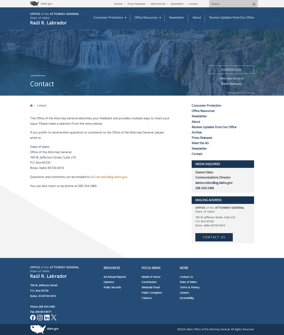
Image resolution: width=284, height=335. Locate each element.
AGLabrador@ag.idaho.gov (109, 177)
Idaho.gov (53, 328)
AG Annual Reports (115, 277)
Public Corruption (152, 292)
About (196, 122)
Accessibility (187, 298)
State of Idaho (188, 282)
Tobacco (147, 298)
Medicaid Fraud (151, 287)
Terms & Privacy (189, 287)
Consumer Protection (206, 106)
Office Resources (203, 111)
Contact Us (214, 237)
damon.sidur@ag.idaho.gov (213, 183)
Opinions (109, 282)
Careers (184, 292)
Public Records (112, 287)
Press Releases (137, 4)
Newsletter (177, 4)
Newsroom (231, 70)
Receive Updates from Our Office (214, 127)
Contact (193, 4)
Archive (118, 4)
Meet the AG (158, 4)
